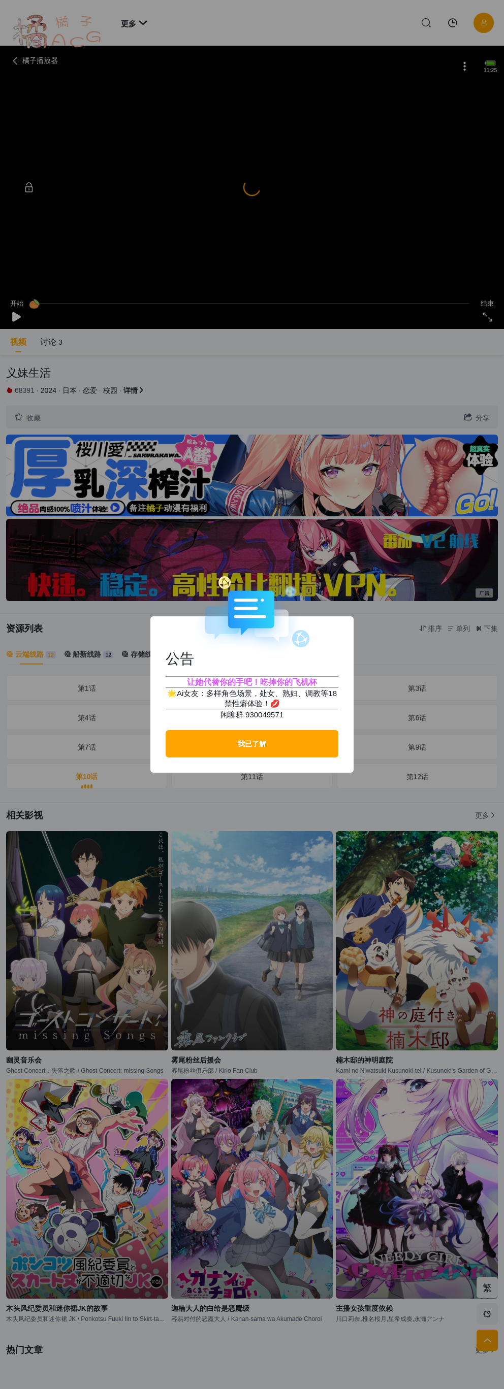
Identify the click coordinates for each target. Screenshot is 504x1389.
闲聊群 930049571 (252, 714)
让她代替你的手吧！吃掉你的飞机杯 (252, 682)
